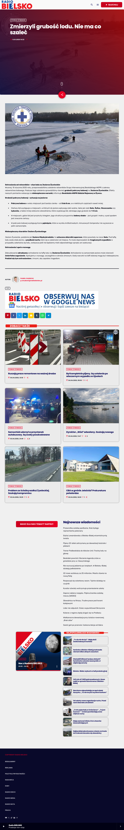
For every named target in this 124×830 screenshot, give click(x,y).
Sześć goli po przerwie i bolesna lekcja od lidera (83, 625)
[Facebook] (17, 818)
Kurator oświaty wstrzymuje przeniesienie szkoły (83, 588)
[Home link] (17, 4)
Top (7, 288)
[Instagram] (14, 818)
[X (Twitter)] (9, 818)
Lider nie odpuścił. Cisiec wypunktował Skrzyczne (84, 608)
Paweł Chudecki (27, 278)
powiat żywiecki (18, 20)
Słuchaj (111, 4)
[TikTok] (12, 818)
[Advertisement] (62, 62)
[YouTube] (6, 818)
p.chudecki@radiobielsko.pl (31, 281)
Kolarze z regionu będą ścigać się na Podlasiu (82, 613)
